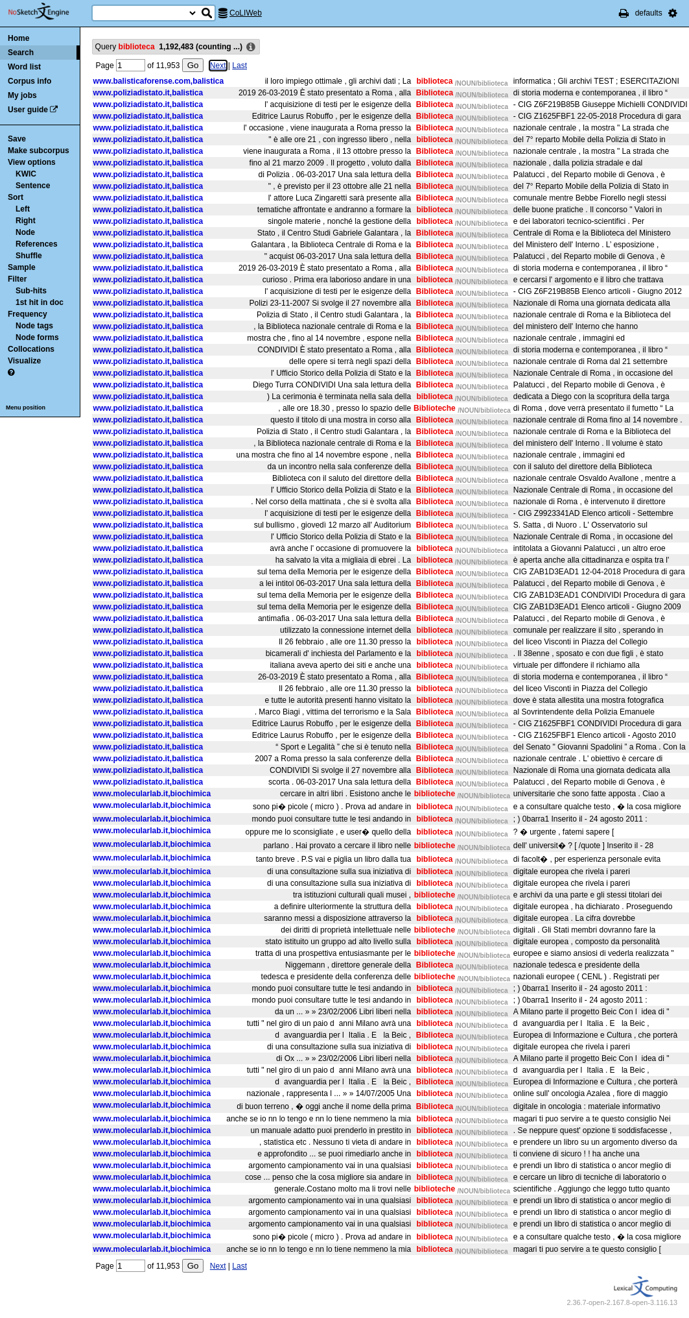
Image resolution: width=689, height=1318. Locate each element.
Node (25, 232)
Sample (22, 267)
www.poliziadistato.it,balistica (148, 92)
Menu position (25, 407)
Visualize (24, 360)
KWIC (26, 173)
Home (18, 38)
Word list (24, 66)
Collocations (31, 349)
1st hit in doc (40, 302)
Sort (15, 197)
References (37, 244)
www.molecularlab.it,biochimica (152, 793)
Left (23, 209)
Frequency (27, 314)
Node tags (34, 325)
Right (26, 220)
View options (32, 162)
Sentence (33, 185)
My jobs (22, 95)
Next (213, 65)
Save (17, 138)
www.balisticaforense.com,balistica (158, 81)
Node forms (37, 337)
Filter (17, 279)
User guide (28, 109)
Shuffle (29, 255)
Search (21, 52)
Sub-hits (31, 290)
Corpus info (29, 81)
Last (235, 65)
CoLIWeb (245, 13)
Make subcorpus (38, 150)
